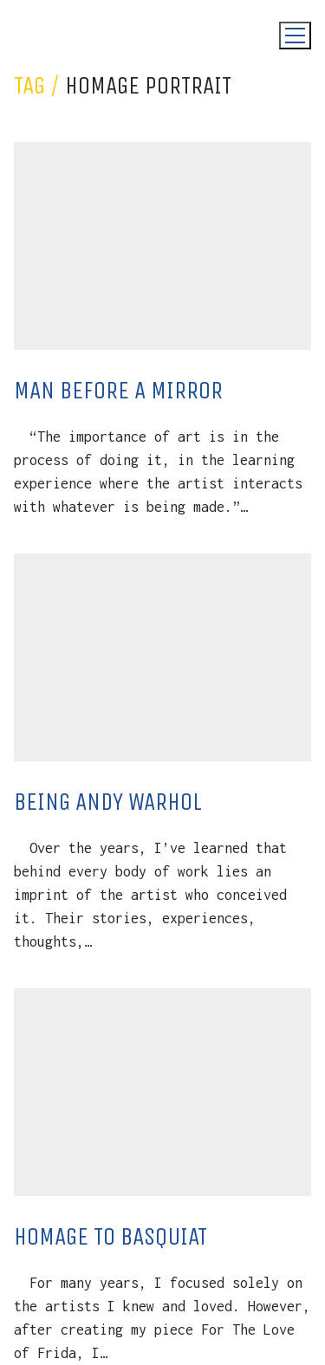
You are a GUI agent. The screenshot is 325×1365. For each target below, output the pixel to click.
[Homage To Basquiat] (162, 1092)
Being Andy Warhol (108, 801)
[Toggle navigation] (295, 35)
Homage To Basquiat (110, 1236)
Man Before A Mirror (118, 390)
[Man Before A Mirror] (162, 246)
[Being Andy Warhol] (162, 657)
